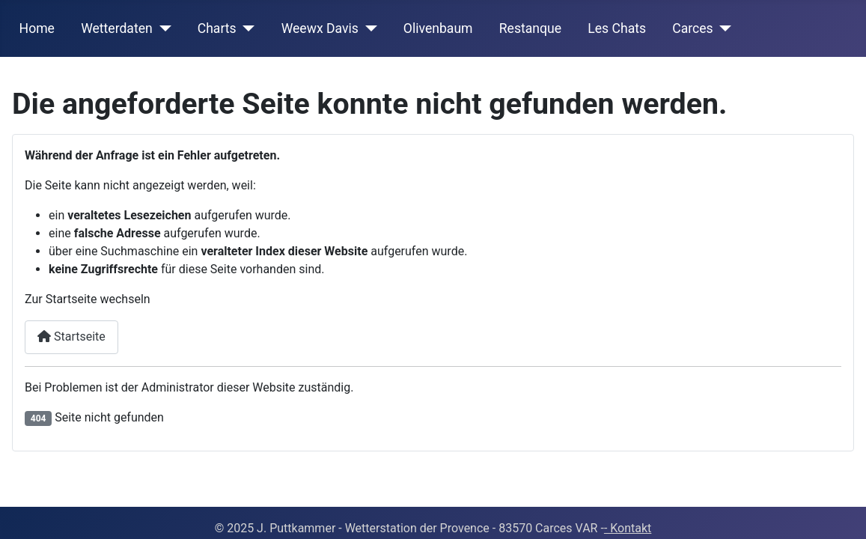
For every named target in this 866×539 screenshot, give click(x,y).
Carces (692, 28)
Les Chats (617, 28)
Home (37, 28)
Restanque (530, 28)
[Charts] (246, 28)
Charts (217, 28)
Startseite (71, 336)
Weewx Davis (320, 28)
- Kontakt (627, 528)
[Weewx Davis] (368, 28)
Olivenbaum (438, 28)
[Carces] (722, 28)
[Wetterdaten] (162, 28)
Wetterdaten (117, 28)
